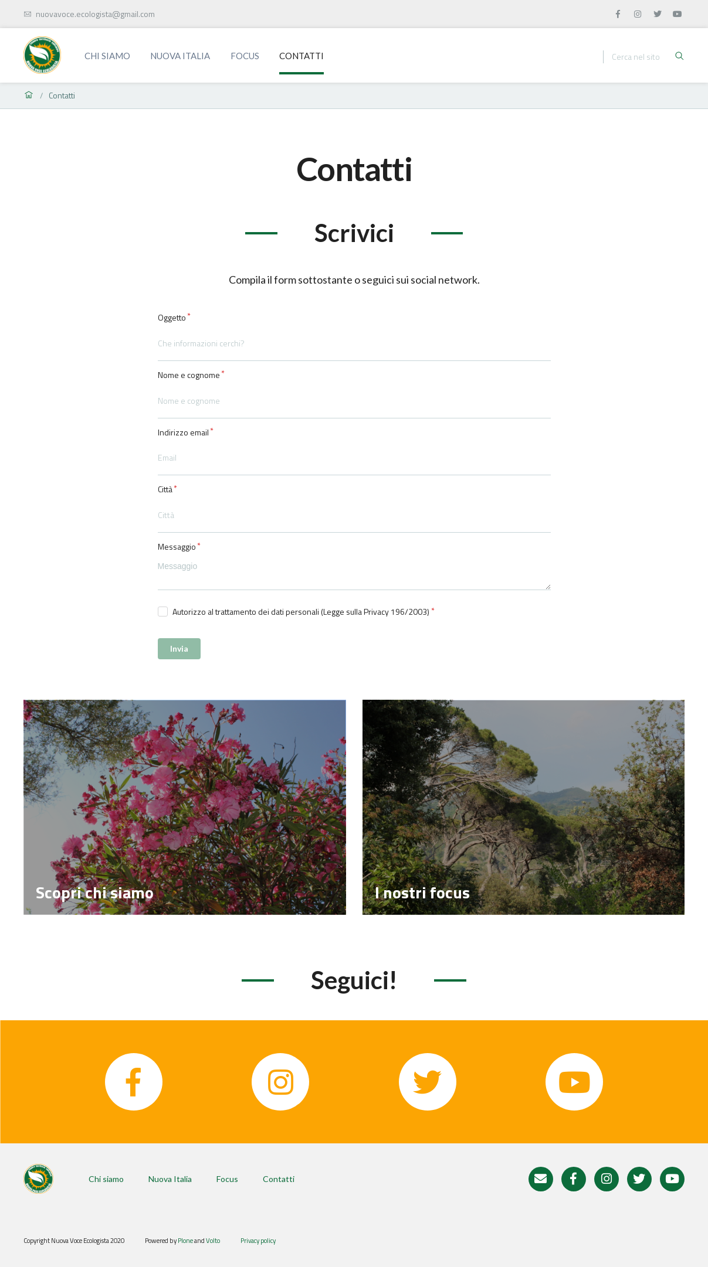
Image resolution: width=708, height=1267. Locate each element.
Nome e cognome (189, 375)
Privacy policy (258, 1240)
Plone (185, 1240)
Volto (213, 1240)
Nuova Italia (180, 55)
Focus (245, 55)
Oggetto (172, 317)
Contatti (301, 55)
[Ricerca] (643, 56)
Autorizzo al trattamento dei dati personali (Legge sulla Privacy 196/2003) (300, 612)
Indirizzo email (183, 432)
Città (165, 489)
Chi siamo (107, 55)
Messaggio (177, 547)
